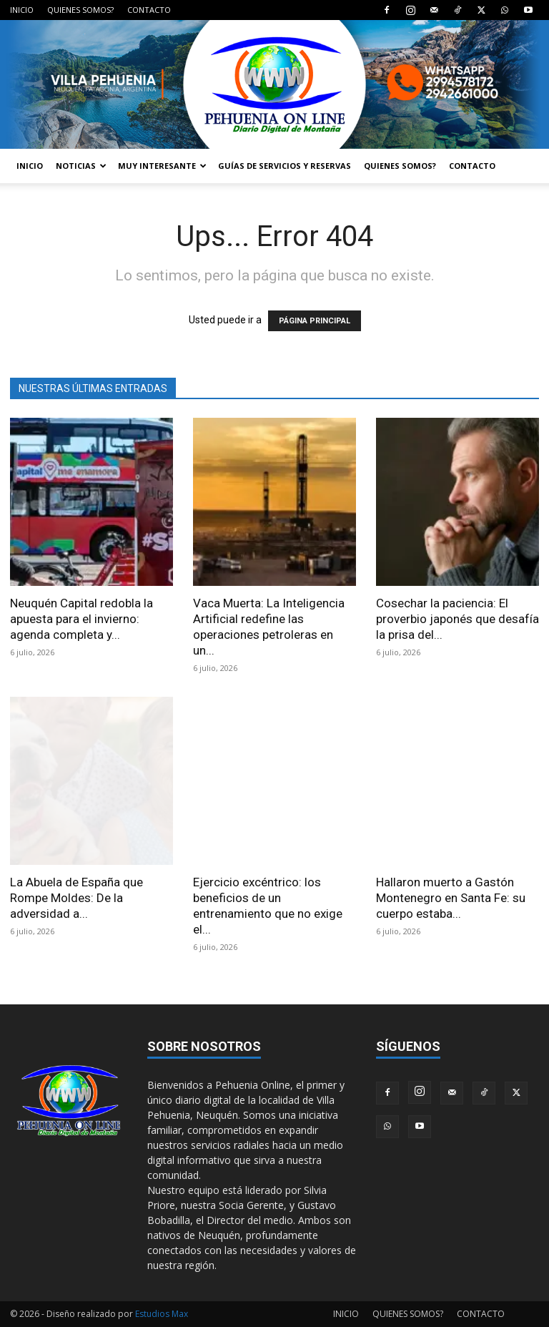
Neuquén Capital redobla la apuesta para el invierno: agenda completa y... (81, 619)
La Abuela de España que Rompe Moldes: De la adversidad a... (76, 898)
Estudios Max (161, 1314)
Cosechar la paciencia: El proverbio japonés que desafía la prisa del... (457, 619)
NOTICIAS (81, 165)
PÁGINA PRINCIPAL (314, 320)
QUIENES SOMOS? (80, 9)
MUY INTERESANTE (162, 165)
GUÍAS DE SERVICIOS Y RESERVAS (284, 165)
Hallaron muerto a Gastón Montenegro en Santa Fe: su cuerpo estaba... (450, 898)
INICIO (22, 9)
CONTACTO (149, 9)
